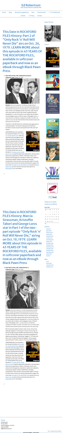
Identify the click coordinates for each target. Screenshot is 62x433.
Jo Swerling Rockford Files (24, 399)
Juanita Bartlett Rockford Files (16, 192)
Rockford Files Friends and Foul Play (22, 197)
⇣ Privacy (31, 15)
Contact (39, 15)
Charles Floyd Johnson (19, 179)
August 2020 (49, 253)
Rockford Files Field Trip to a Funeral (25, 406)
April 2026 (48, 229)
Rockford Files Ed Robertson (18, 176)
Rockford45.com (9, 168)
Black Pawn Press (11, 179)
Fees (32, 12)
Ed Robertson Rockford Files (36, 181)
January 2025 (49, 241)
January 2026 (49, 234)
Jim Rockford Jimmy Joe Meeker (20, 189)
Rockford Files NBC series (29, 176)
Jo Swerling (36, 189)
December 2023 (49, 248)
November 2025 (49, 236)
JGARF (32, 188)
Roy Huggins (37, 176)
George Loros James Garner (32, 182)
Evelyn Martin (6, 182)
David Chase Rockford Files (31, 180)
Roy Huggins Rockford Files (18, 199)
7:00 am (6, 173)
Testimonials (41, 12)
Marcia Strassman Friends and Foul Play (29, 193)
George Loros (12, 182)
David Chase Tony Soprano (18, 181)
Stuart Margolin (29, 201)
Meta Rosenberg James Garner (10, 196)
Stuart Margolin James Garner (10, 202)
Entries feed (48, 263)
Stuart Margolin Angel (37, 201)
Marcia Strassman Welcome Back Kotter (26, 194)
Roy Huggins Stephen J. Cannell (31, 199)
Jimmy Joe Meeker (29, 189)
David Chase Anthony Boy (20, 180)
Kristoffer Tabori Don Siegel (35, 192)
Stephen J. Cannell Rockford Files (10, 410)
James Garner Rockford (14, 188)
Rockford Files (23, 175)
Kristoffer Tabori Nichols (9, 193)
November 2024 (49, 245)
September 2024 (50, 246)
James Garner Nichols (27, 186)
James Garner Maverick (17, 186)
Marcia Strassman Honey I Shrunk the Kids (25, 403)
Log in (47, 261)
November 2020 (49, 250)
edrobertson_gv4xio (15, 173)
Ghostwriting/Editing (22, 12)
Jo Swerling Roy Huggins (19, 190)
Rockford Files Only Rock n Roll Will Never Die (25, 198)
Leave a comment (8, 203)
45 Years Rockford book (22, 177)
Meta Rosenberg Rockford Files (23, 196)
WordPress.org (49, 266)
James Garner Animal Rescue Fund (23, 185)
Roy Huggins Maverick (8, 199)
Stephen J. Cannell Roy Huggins (19, 201)
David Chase (12, 180)
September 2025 (50, 239)
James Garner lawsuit (8, 186)
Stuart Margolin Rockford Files (22, 202)
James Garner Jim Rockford (36, 185)
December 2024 (49, 243)
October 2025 (49, 237)
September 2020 (50, 252)
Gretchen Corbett (30, 184)
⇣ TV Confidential (54, 12)
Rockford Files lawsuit (11, 198)
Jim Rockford (36, 188)
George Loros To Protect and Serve (19, 184)
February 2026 (49, 232)
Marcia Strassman (17, 193)
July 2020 (48, 255)
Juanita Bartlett (7, 192)
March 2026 (48, 230)
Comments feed (49, 265)
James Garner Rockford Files (24, 188)
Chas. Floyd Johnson (29, 179)
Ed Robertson (31, 5)
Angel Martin (30, 177)
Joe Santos (26, 190)
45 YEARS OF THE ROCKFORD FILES (20, 165)
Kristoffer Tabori (25, 192)
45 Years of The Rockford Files (27, 173)
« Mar (45, 223)
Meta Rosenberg (38, 194)
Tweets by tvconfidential (51, 204)
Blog (10, 12)
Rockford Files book (30, 175)
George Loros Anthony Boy (21, 182)
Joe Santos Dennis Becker (34, 190)
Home (4, 12)
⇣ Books (22, 15)
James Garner (17, 175)
